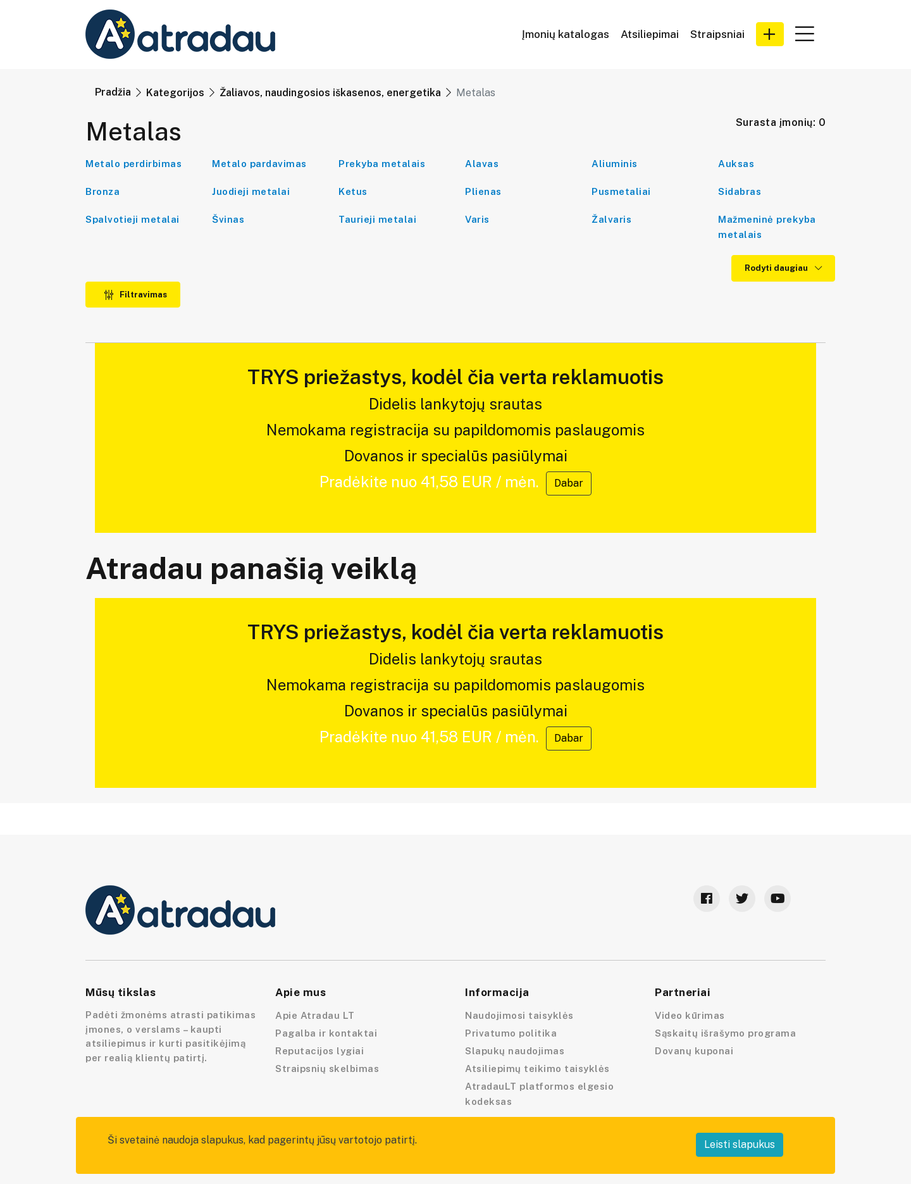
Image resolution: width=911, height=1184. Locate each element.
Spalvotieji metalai (132, 219)
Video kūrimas (690, 1015)
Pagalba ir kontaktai (326, 1033)
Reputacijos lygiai (319, 1050)
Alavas (482, 163)
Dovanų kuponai (694, 1050)
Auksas (736, 163)
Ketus (353, 191)
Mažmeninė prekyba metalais (767, 227)
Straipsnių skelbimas (327, 1068)
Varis (477, 219)
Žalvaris (611, 219)
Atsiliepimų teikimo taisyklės (537, 1068)
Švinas (228, 219)
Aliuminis (615, 163)
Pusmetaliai (621, 191)
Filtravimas (135, 294)
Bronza (102, 191)
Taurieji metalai (377, 219)
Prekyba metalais (381, 163)
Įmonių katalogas (565, 34)
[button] (770, 34)
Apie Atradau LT (315, 1015)
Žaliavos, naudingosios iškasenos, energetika (330, 93)
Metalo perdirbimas (133, 163)
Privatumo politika (511, 1033)
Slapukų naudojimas (514, 1050)
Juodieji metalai (251, 191)
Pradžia (113, 92)
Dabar (568, 483)
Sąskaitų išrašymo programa (725, 1033)
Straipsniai (717, 34)
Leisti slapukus (739, 1144)
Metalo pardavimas (259, 163)
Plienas (483, 191)
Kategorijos (175, 93)
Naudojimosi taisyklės (519, 1015)
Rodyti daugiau (783, 268)
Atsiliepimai (650, 34)
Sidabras (739, 191)
